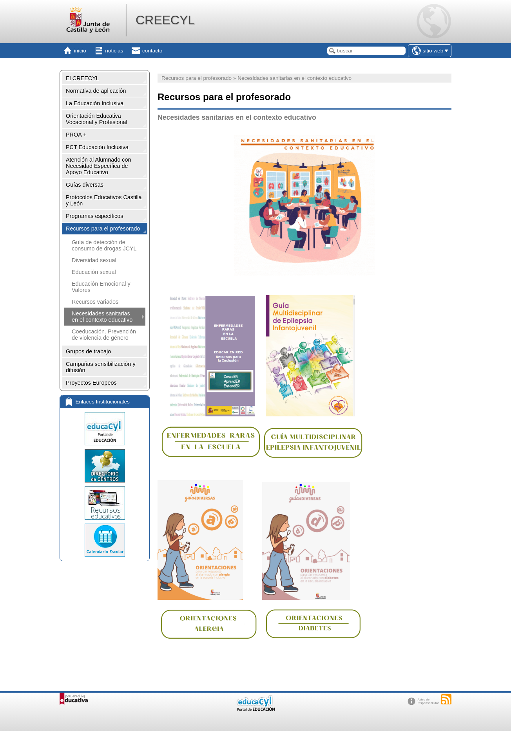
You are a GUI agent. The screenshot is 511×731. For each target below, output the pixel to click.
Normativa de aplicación (96, 91)
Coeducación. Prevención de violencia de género (104, 334)
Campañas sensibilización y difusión (101, 367)
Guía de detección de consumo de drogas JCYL (104, 245)
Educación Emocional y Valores (101, 287)
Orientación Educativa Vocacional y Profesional (96, 119)
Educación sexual (94, 272)
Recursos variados (95, 302)
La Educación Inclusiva (94, 103)
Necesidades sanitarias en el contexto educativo (102, 316)
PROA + (76, 134)
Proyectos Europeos (91, 383)
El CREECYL (82, 78)
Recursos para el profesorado (103, 228)
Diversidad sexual (94, 260)
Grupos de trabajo (88, 351)
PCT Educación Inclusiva (97, 147)
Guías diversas (84, 185)
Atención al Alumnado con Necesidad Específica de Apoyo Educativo (98, 166)
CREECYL (165, 20)
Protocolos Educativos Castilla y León (104, 200)
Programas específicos (94, 216)
